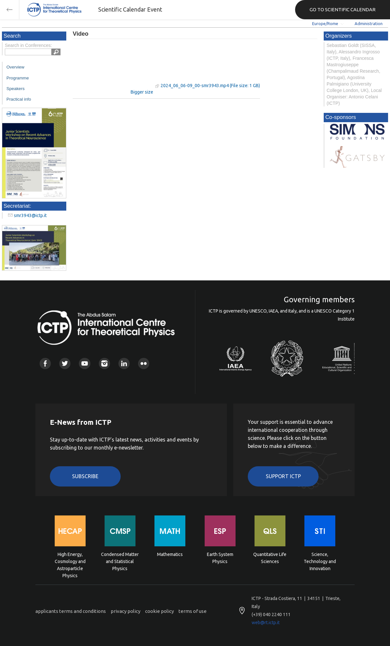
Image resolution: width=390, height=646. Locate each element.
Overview (15, 67)
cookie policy (159, 611)
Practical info (18, 99)
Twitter (64, 363)
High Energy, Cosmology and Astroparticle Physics (70, 561)
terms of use (193, 611)
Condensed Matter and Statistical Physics (120, 561)
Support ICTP (283, 476)
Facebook (45, 363)
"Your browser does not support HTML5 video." (113, 67)
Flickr (143, 363)
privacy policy (125, 611)
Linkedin (124, 363)
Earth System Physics (220, 558)
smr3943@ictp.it (30, 215)
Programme (17, 78)
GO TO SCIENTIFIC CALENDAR (343, 9)
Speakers (15, 88)
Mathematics (170, 554)
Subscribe (85, 476)
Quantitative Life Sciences (269, 558)
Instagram (104, 363)
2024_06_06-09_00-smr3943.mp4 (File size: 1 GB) (210, 85)
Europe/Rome (325, 23)
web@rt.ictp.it (266, 622)
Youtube (84, 363)
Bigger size (142, 92)
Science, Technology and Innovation (320, 561)
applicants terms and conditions (70, 611)
